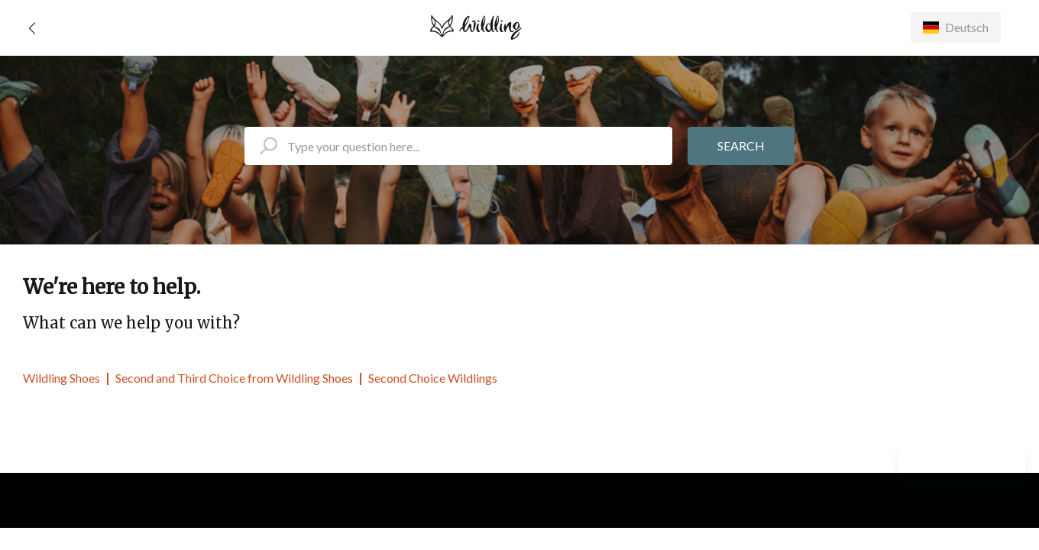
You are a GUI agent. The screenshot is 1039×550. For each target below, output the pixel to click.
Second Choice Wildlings (432, 377)
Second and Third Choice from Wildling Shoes (234, 377)
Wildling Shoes (61, 377)
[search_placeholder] (458, 146)
